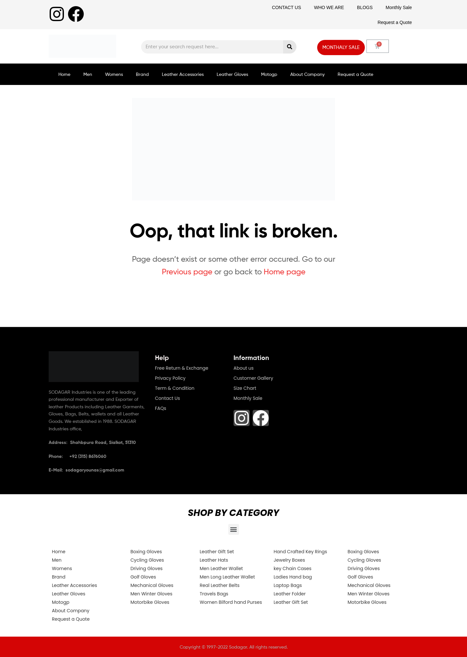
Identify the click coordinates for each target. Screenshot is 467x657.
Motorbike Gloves (149, 602)
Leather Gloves (232, 74)
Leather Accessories (183, 74)
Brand (142, 74)
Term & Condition (175, 388)
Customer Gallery (253, 378)
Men (87, 74)
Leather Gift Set (217, 551)
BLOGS (365, 7)
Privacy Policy (170, 378)
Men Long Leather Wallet (227, 577)
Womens (114, 74)
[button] (233, 529)
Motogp (269, 74)
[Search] (289, 47)
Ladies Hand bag (293, 577)
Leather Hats (214, 560)
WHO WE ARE (329, 7)
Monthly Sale (399, 7)
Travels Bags (214, 594)
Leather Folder (290, 594)
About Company (307, 74)
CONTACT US (286, 7)
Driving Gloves (146, 568)
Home (64, 74)
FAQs (160, 408)
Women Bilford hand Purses (231, 602)
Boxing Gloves (146, 551)
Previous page (187, 271)
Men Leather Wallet (221, 568)
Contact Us (167, 398)
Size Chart (245, 388)
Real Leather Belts (220, 585)
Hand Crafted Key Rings (300, 551)
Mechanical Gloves (151, 585)
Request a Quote (394, 22)
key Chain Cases (292, 568)
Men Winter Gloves (151, 594)
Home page (284, 271)
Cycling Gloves (147, 560)
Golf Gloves (143, 577)
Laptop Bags (288, 585)
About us (244, 368)
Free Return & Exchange (182, 368)
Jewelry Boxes (289, 560)
